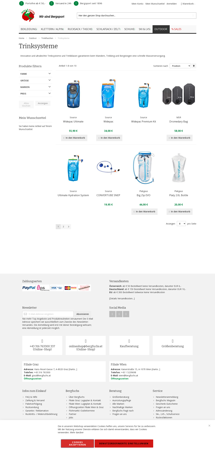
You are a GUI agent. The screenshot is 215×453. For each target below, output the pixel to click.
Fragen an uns (119, 414)
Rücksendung (32, 407)
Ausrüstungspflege (121, 400)
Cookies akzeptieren (77, 443)
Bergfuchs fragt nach (123, 410)
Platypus (143, 191)
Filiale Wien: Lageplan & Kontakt (85, 403)
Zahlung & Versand (35, 400)
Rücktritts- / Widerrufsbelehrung (41, 414)
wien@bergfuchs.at (128, 375)
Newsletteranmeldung (167, 396)
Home (22, 38)
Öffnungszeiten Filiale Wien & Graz (86, 407)
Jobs (71, 417)
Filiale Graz (31, 364)
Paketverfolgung (33, 403)
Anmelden (172, 3)
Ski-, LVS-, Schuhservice (168, 414)
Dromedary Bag (178, 121)
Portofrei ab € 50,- (32, 3)
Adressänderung (164, 410)
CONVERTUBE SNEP (108, 195)
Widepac (108, 121)
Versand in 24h (60, 3)
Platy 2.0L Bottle (178, 195)
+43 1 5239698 (128, 372)
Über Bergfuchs (77, 396)
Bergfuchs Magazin (165, 400)
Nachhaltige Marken (122, 407)
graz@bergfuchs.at (41, 375)
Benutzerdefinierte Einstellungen (123, 443)
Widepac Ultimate (73, 121)
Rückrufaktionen (164, 417)
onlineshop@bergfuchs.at (85, 346)
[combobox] (136, 15)
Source (73, 117)
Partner (72, 414)
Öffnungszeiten (32, 378)
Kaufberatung (129, 346)
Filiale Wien (118, 364)
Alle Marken (118, 403)
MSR (178, 117)
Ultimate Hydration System (73, 195)
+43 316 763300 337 (42, 346)
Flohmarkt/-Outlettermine (82, 410)
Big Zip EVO (143, 195)
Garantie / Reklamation (37, 410)
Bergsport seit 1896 (88, 3)
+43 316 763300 (42, 372)
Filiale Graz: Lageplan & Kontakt (85, 400)
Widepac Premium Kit (143, 121)
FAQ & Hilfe (31, 396)
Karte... (72, 369)
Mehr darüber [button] (77, 432)
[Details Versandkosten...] (122, 298)
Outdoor (33, 38)
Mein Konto (137, 3)
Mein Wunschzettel (155, 3)
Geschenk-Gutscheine (167, 403)
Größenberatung (173, 346)
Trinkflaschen (47, 38)
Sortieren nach (160, 65)
